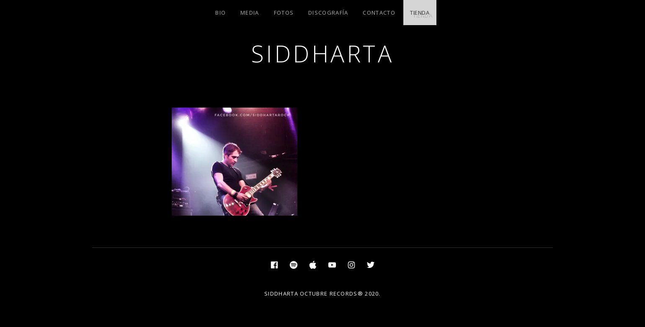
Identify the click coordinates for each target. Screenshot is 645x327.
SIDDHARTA (322, 53)
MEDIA (249, 12)
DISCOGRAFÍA (328, 12)
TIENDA (420, 12)
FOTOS (284, 12)
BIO (220, 12)
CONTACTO (379, 12)
